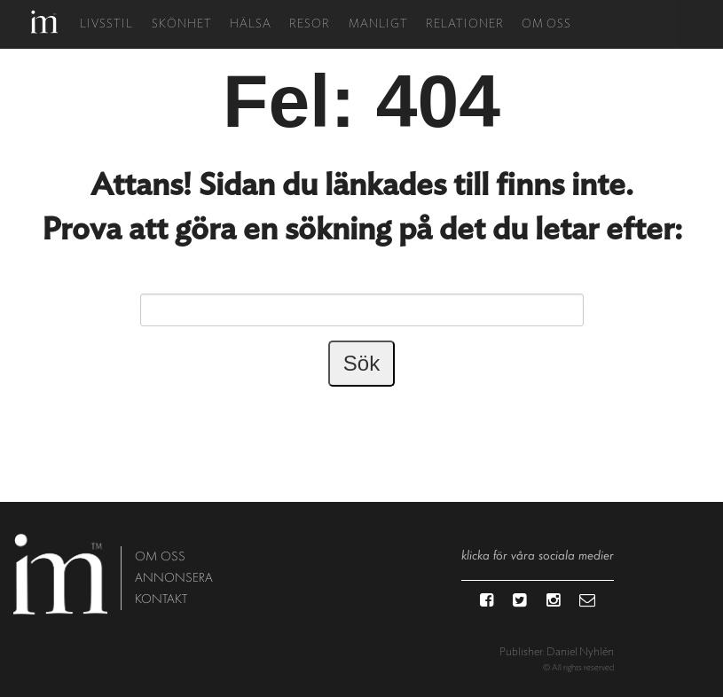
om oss (160, 556)
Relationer (465, 24)
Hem (44, 21)
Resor (309, 24)
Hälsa (250, 24)
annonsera (174, 577)
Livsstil (106, 24)
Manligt (378, 24)
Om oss (546, 24)
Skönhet (182, 24)
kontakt (161, 599)
